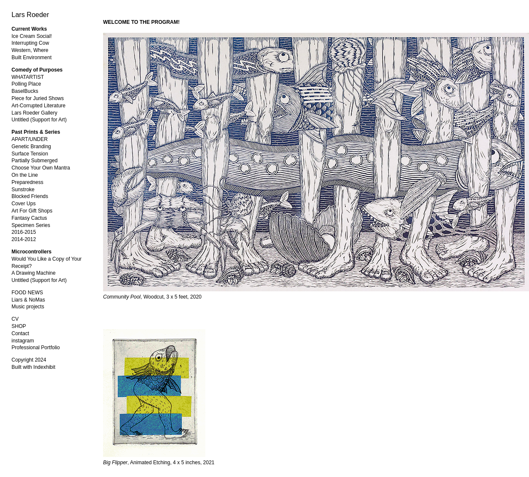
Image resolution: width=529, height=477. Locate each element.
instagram (23, 341)
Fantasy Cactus (29, 218)
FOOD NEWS (27, 293)
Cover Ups (24, 204)
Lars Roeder (30, 14)
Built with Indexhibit (33, 367)
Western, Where (30, 50)
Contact (20, 333)
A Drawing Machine (33, 273)
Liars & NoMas (28, 300)
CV (15, 319)
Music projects (28, 307)
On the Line (25, 175)
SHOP (19, 326)
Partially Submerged (35, 161)
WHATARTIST (28, 77)
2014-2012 (24, 239)
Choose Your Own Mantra (41, 168)
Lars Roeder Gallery (34, 113)
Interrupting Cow (30, 43)
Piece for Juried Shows (38, 98)
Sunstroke (23, 190)
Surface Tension (30, 154)
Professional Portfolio (36, 348)
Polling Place (26, 84)
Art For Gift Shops (32, 211)
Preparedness (27, 182)
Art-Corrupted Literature (39, 106)
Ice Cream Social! (32, 36)
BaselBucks (25, 91)
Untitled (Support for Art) (39, 120)
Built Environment (32, 57)
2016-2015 (24, 232)
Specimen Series (31, 225)
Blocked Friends (30, 196)
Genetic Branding (31, 146)
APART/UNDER (30, 139)
